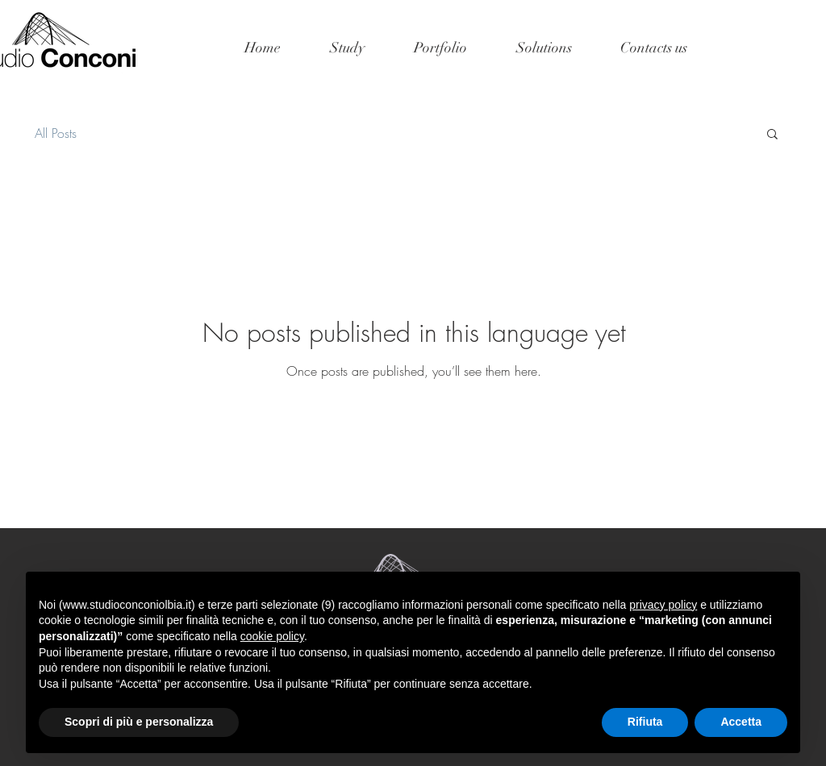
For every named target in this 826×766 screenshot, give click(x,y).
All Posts (56, 133)
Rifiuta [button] (645, 721)
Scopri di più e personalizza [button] (139, 721)
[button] (772, 135)
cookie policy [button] (272, 636)
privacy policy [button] (663, 604)
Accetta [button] (740, 721)
